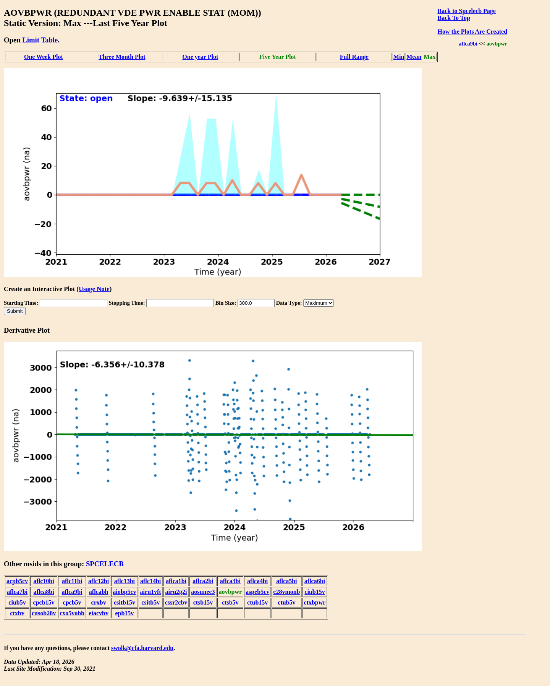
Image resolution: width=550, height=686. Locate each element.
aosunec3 (203, 591)
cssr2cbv (176, 602)
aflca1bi (176, 581)
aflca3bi (230, 581)
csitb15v (124, 602)
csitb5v (150, 602)
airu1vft (150, 591)
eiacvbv (98, 613)
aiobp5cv (124, 591)
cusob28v (44, 613)
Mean (413, 57)
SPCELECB (105, 564)
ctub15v (257, 602)
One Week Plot (43, 57)
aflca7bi (17, 591)
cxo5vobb (72, 613)
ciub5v (17, 602)
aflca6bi (314, 581)
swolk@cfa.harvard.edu (142, 648)
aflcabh (98, 591)
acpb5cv (17, 581)
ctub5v (286, 602)
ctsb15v (203, 602)
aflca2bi (202, 581)
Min (398, 57)
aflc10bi (43, 581)
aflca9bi (468, 44)
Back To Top (454, 18)
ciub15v (314, 591)
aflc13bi (124, 581)
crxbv (98, 602)
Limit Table (40, 40)
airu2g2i (176, 591)
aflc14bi (150, 581)
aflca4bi (257, 581)
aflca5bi (286, 581)
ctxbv (17, 613)
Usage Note (94, 289)
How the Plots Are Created (472, 31)
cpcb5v (72, 602)
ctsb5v (230, 602)
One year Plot (200, 57)
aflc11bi (72, 581)
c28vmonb (286, 591)
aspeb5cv (257, 591)
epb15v (124, 613)
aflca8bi (43, 591)
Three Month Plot (122, 57)
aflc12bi (98, 581)
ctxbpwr (315, 602)
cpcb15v (44, 602)
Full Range (354, 57)
